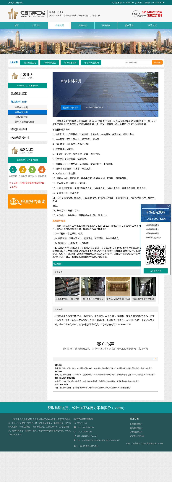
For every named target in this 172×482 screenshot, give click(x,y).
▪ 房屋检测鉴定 (152, 225)
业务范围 (59, 25)
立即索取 (118, 408)
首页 (16, 25)
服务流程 (129, 25)
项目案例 (106, 25)
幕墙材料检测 (21, 112)
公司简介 (36, 25)
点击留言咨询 (155, 271)
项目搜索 (157, 62)
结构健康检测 (70, 62)
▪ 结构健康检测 (152, 233)
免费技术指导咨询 (70, 108)
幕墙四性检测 (21, 107)
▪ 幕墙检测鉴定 (152, 229)
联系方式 (152, 25)
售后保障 (57, 263)
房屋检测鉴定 (30, 62)
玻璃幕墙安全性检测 (24, 122)
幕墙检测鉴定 (50, 62)
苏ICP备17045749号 (89, 446)
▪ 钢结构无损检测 (153, 237)
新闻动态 (82, 25)
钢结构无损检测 (92, 62)
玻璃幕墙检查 (21, 117)
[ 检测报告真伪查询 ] (15, 3)
